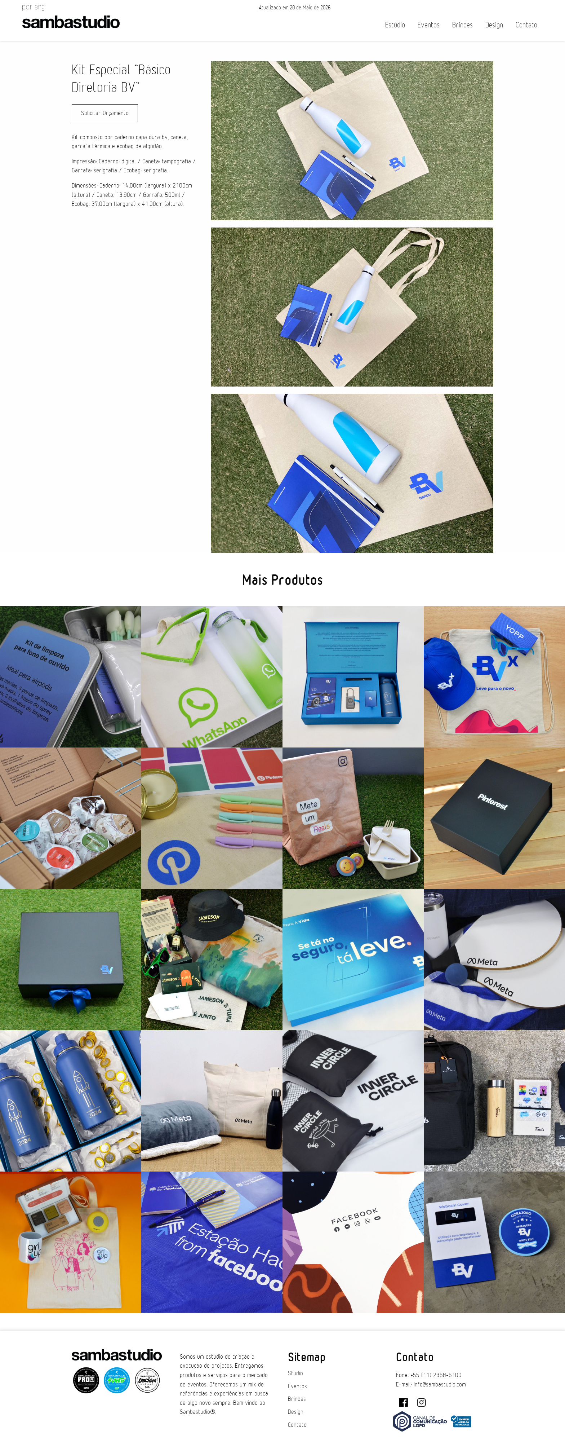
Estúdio (395, 25)
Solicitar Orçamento (105, 113)
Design (494, 25)
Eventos (429, 25)
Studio (295, 1373)
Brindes (462, 25)
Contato (526, 25)
